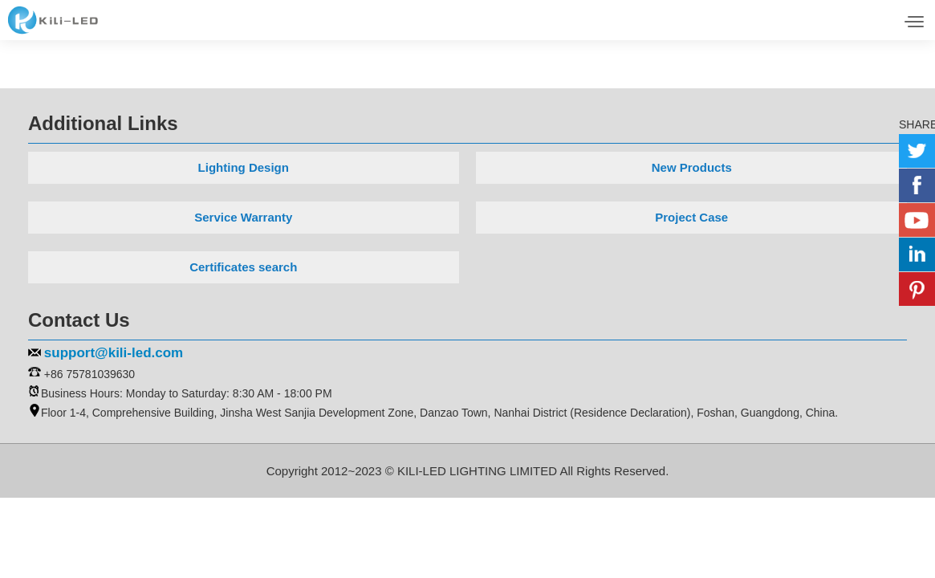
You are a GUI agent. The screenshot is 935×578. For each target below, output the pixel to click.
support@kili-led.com (113, 352)
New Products (692, 167)
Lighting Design (243, 167)
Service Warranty (243, 217)
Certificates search (243, 267)
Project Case (691, 217)
